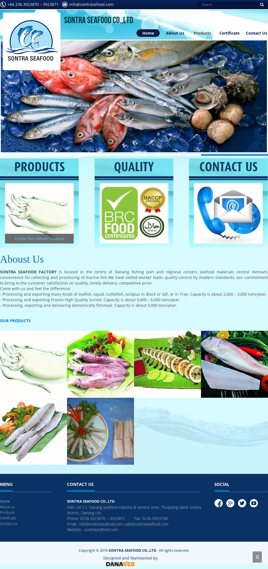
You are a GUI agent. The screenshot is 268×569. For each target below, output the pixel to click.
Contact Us (256, 33)
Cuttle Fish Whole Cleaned (39, 238)
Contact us (8, 523)
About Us (175, 33)
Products (202, 33)
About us (7, 506)
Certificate (229, 33)
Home (148, 33)
